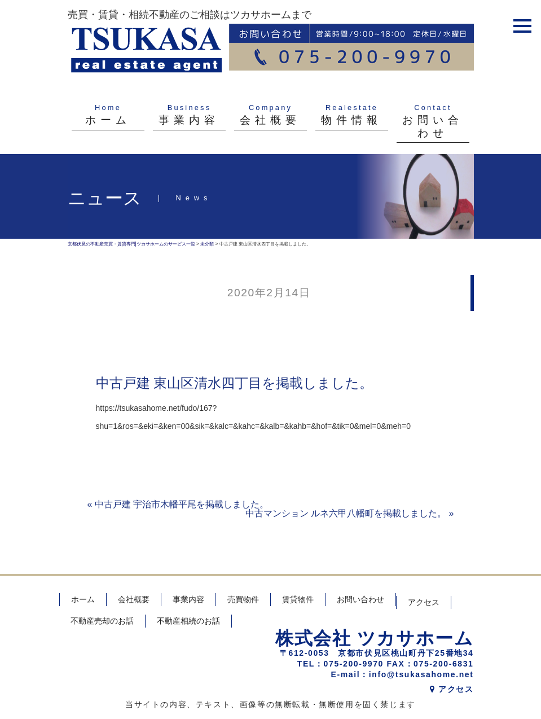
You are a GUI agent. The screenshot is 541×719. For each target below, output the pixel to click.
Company (270, 107)
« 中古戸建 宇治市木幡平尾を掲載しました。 (178, 504)
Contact (433, 107)
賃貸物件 (298, 599)
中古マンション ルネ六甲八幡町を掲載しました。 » (349, 513)
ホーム (83, 599)
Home (108, 107)
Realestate (352, 107)
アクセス (423, 602)
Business (190, 107)
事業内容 (188, 599)
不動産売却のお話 (102, 620)
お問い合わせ (360, 599)
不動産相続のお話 (188, 620)
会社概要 (133, 599)
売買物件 (243, 599)
